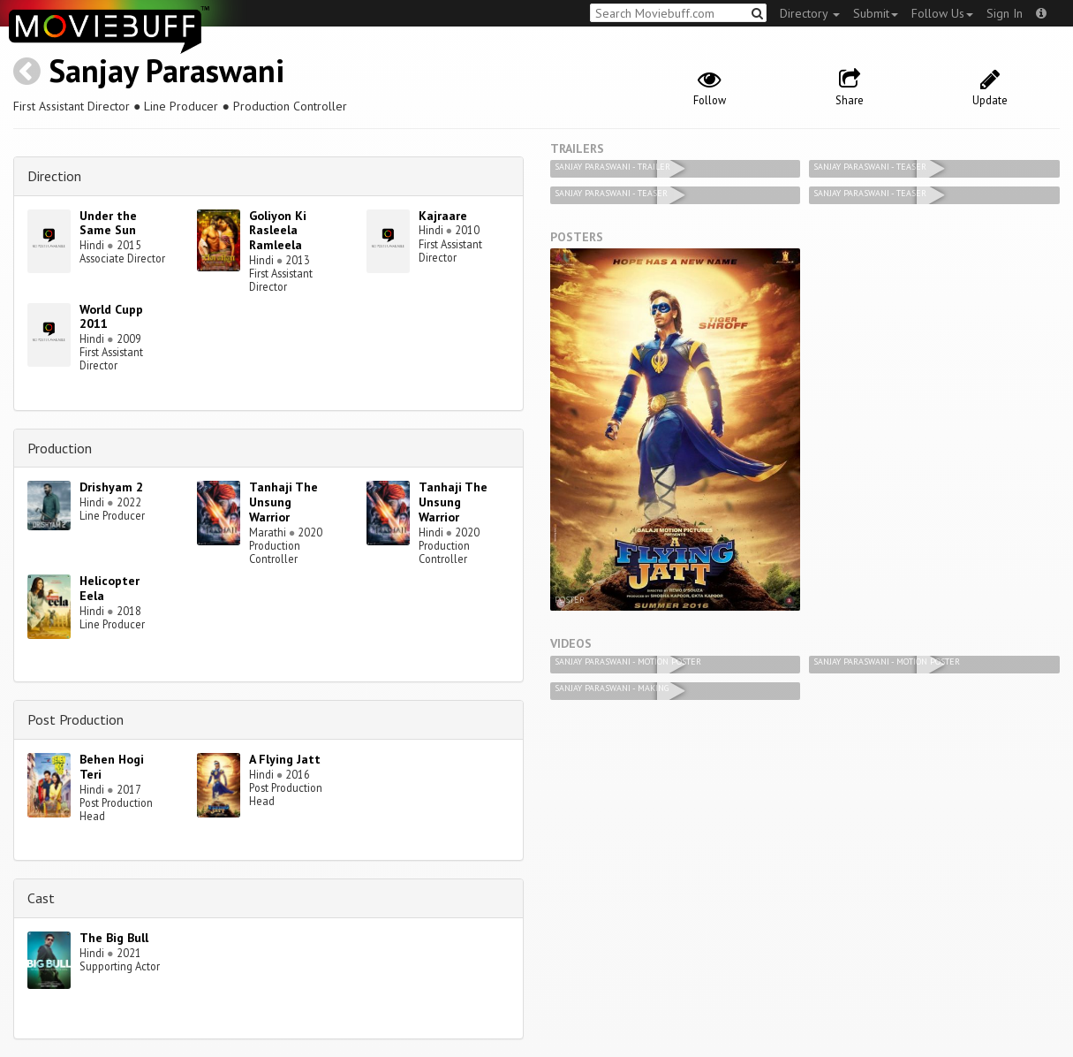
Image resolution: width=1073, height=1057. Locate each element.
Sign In (1004, 13)
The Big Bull (113, 938)
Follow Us (942, 13)
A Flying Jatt (285, 759)
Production (59, 448)
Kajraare (443, 216)
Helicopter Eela (109, 588)
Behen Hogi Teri (111, 766)
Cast (41, 898)
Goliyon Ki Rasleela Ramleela (277, 231)
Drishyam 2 (111, 487)
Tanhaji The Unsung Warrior (283, 502)
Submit (875, 13)
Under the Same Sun (108, 223)
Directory (810, 13)
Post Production (75, 719)
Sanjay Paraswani (166, 70)
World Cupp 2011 (111, 316)
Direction (54, 176)
